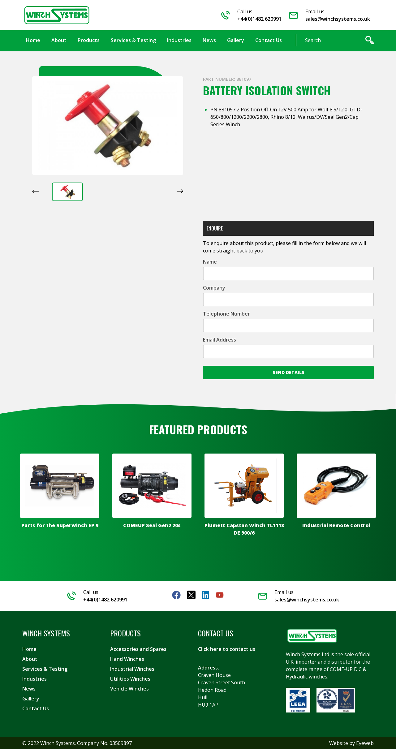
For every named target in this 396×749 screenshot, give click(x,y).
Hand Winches (127, 658)
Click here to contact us (226, 648)
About (29, 658)
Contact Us (35, 708)
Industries (34, 678)
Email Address (219, 339)
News (29, 688)
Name (210, 261)
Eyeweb (365, 742)
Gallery (30, 698)
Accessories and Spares (138, 648)
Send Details (288, 372)
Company (214, 287)
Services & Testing (44, 668)
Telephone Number (226, 313)
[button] (67, 191)
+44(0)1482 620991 (259, 18)
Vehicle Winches (129, 688)
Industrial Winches (132, 668)
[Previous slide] (35, 191)
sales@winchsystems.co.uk (337, 18)
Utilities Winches (130, 678)
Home (29, 648)
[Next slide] (180, 191)
